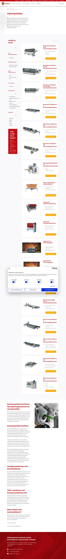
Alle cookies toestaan (49, 289)
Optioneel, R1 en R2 (12, 78)
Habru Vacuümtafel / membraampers (49, 183)
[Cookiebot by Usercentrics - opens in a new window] (53, 268)
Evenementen (51, 0)
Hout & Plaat (12, 9)
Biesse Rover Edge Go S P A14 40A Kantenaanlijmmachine (50, 86)
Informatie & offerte (50, 58)
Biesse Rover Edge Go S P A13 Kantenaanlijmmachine (50, 67)
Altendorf (11, 118)
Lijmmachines (17, 9)
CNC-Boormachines (12, 100)
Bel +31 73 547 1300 (13, 151)
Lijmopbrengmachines (14, 98)
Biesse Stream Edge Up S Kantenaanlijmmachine (50, 321)
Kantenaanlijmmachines (14, 106)
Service (17, 0)
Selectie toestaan (33, 289)
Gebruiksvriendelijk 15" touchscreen (13, 66)
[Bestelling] (63, 4)
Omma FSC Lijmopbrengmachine (49, 202)
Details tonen (52, 286)
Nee (10, 75)
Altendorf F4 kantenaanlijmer (48, 261)
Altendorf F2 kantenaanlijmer (48, 242)
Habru (10, 121)
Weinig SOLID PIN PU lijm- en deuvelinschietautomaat (50, 164)
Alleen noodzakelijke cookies (16, 289)
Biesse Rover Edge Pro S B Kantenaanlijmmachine (50, 145)
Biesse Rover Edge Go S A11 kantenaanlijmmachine (50, 47)
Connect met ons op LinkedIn (15, 549)
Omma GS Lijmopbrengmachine (49, 222)
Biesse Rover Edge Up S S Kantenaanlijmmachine (50, 106)
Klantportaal (62, 0)
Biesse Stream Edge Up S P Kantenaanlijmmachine (50, 340)
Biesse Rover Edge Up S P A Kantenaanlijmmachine (50, 125)
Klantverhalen (45, 0)
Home (8, 9)
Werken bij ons (34, 0)
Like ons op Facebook (13, 551)
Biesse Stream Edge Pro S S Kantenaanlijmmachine (50, 301)
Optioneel (11, 57)
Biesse (10, 120)
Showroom (22, 0)
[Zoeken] (59, 3)
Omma (10, 123)
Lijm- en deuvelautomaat (13, 104)
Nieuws (39, 0)
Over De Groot (28, 0)
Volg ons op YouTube (13, 553)
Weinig (10, 125)
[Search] (16, 48)
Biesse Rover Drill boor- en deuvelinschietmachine (50, 379)
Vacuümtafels (12, 108)
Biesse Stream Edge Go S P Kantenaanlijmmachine (50, 360)
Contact (56, 0)
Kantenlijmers (12, 96)
